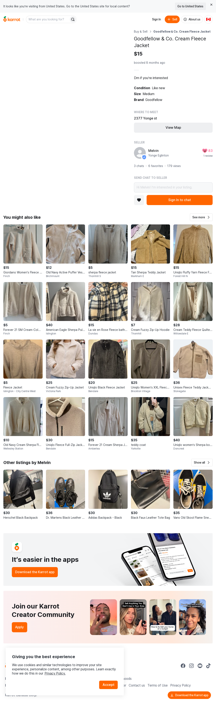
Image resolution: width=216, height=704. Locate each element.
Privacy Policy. (56, 672)
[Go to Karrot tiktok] (208, 665)
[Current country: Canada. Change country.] (208, 19)
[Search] (73, 19)
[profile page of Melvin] (140, 153)
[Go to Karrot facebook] (183, 665)
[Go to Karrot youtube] (199, 665)
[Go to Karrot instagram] (191, 665)
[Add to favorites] (139, 200)
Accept (109, 683)
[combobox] (48, 19)
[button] (201, 217)
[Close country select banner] (211, 5)
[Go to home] (11, 19)
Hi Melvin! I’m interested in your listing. (173, 187)
